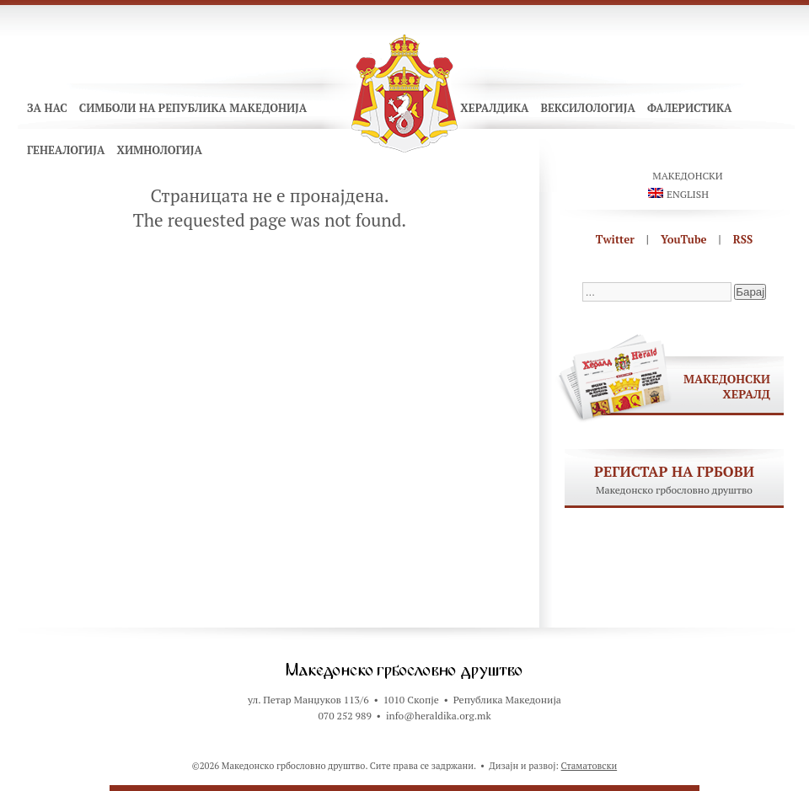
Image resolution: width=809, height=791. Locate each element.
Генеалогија (65, 150)
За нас (47, 107)
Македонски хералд (726, 386)
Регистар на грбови (674, 471)
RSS (743, 239)
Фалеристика (689, 107)
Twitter (615, 239)
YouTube (684, 239)
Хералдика (494, 107)
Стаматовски (589, 766)
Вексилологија (587, 107)
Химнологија (159, 150)
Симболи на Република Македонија (193, 107)
